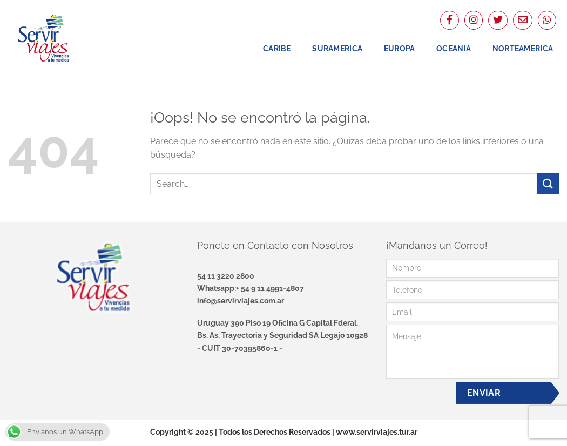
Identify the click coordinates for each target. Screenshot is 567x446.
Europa (399, 48)
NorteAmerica (522, 48)
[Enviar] (548, 183)
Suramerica (337, 48)
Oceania (453, 48)
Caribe (277, 48)
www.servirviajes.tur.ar (376, 431)
